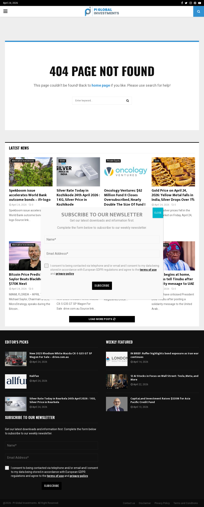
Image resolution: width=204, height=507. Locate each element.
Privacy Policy (162, 503)
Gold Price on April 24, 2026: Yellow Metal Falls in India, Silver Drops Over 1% (173, 195)
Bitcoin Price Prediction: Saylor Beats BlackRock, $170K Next (28, 279)
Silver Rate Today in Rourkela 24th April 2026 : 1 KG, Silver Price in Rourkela (62, 400)
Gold (157, 161)
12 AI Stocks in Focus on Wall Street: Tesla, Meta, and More (164, 378)
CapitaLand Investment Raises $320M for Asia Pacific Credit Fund (160, 400)
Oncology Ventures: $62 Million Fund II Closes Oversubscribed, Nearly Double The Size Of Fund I (124, 198)
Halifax (34, 376)
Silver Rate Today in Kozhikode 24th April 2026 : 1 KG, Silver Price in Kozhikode (78, 198)
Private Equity (113, 161)
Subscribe (51, 485)
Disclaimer (145, 503)
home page (101, 85)
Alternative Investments (23, 161)
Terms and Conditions (186, 503)
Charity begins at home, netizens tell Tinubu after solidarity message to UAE (173, 279)
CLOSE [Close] (158, 212)
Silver (62, 161)
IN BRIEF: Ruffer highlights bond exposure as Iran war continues (164, 355)
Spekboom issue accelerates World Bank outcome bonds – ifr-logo (30, 195)
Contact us (129, 503)
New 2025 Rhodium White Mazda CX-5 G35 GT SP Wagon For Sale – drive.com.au (60, 355)
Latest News (19, 148)
